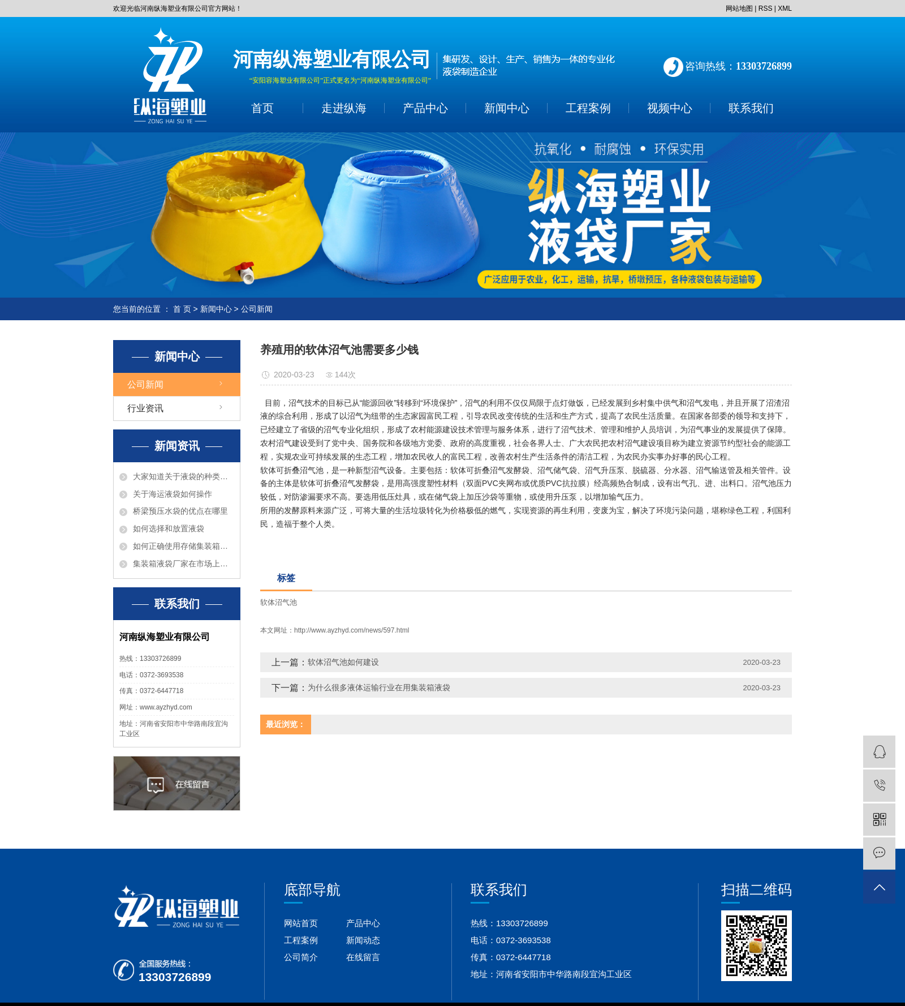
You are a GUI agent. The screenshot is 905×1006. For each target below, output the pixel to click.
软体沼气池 (278, 602)
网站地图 (739, 8)
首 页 (182, 308)
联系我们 (751, 108)
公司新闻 (257, 308)
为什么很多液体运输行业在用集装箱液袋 (379, 687)
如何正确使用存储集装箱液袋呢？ (183, 546)
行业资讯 (145, 408)
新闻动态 (363, 940)
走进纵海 (344, 108)
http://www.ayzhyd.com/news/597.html (351, 630)
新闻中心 (506, 108)
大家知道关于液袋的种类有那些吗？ (183, 476)
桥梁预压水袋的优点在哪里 (180, 510)
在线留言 (363, 957)
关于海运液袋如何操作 (172, 493)
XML (785, 8)
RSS (766, 8)
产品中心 (425, 108)
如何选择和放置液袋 (168, 528)
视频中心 (669, 108)
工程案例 (588, 108)
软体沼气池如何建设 (343, 662)
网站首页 (301, 923)
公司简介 (301, 957)
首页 (262, 108)
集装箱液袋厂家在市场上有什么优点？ (183, 563)
